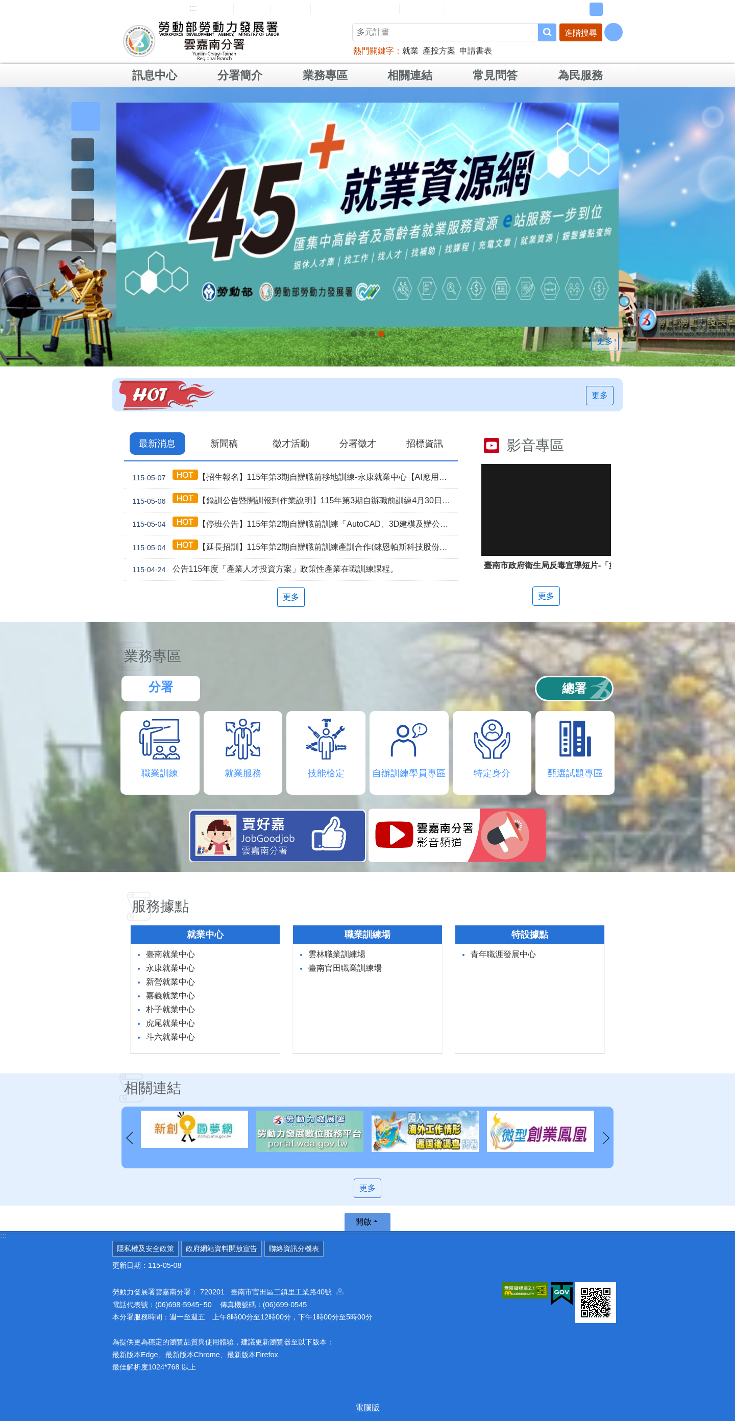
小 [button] (580, 9)
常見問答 (377, 9)
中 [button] (596, 9)
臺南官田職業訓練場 (345, 968)
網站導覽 (211, 9)
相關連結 (409, 75)
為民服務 (580, 75)
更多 (605, 341)
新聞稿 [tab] (224, 443)
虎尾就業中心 (170, 1023)
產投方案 (439, 50)
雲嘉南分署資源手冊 (484, 9)
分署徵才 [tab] (357, 443)
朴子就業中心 (170, 1009)
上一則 (129, 1138)
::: (192, 8)
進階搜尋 (581, 33)
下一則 (606, 1138)
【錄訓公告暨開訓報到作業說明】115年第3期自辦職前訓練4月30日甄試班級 (293, 500)
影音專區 (535, 445)
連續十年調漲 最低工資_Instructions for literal (363, 334)
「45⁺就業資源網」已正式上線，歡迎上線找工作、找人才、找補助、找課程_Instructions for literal (381, 334)
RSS (539, 9)
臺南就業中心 (170, 954)
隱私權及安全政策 (145, 1248)
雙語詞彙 (421, 9)
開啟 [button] (363, 1221)
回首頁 (252, 9)
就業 (410, 50)
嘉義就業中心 (170, 995)
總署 (574, 688)
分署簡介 (239, 75)
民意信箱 (332, 9)
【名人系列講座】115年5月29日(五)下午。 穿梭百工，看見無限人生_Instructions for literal (354, 334)
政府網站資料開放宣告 (221, 1248)
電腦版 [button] (367, 1407)
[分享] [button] (613, 32)
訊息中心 (154, 75)
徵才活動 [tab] (291, 443)
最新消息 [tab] (157, 443)
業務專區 (325, 75)
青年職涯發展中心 (503, 954)
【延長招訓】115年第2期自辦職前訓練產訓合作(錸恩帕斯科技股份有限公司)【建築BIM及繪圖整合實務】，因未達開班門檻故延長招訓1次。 (293, 547)
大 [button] (612, 9)
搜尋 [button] (547, 32)
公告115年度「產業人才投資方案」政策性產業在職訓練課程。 (263, 569)
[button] (85, 116)
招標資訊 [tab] (424, 443)
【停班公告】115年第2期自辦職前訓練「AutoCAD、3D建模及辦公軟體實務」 (293, 524)
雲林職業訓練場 (336, 954)
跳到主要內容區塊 (5, 5)
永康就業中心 (170, 968)
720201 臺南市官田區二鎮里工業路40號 (272, 1292)
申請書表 (475, 50)
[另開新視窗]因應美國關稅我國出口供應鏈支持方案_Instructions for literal (372, 334)
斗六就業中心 (170, 1037)
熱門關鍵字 (373, 50)
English (291, 9)
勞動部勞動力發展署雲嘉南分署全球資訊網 (201, 40)
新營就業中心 (170, 981)
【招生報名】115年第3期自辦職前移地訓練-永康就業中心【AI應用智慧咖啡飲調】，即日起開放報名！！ (293, 477)
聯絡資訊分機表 (294, 1248)
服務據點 (160, 906)
